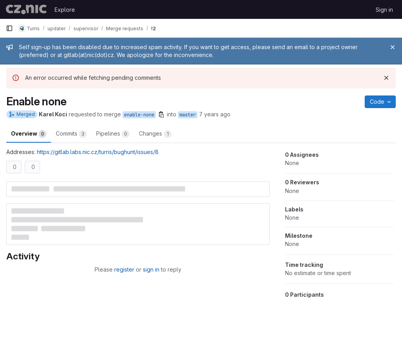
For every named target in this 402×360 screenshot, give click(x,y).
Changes (155, 134)
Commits (71, 134)
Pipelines (113, 134)
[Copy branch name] (161, 114)
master (187, 115)
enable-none (139, 115)
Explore (65, 9)
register (124, 269)
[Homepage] (26, 9)
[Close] (392, 47)
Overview (28, 134)
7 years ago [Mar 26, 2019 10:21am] (214, 114)
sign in (151, 269)
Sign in (384, 9)
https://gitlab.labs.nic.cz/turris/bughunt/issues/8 (98, 152)
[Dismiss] (386, 78)
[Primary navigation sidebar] (9, 28)
